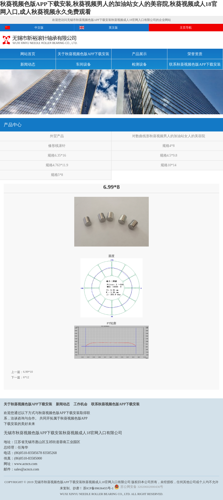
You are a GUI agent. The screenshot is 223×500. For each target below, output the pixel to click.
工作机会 (80, 404)
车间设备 (83, 64)
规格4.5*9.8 (168, 155)
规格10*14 (168, 165)
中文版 (39, 27)
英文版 (113, 27)
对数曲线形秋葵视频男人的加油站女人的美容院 (168, 136)
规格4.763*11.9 (57, 165)
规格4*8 (168, 146)
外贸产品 (57, 136)
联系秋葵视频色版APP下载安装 (195, 64)
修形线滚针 (57, 146)
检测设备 (139, 64)
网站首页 (27, 54)
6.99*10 (28, 372)
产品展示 (139, 54)
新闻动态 (27, 64)
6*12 (26, 377)
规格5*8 (57, 175)
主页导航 (186, 27)
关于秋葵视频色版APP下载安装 (83, 54)
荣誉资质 (194, 54)
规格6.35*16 (57, 155)
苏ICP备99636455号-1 (98, 488)
